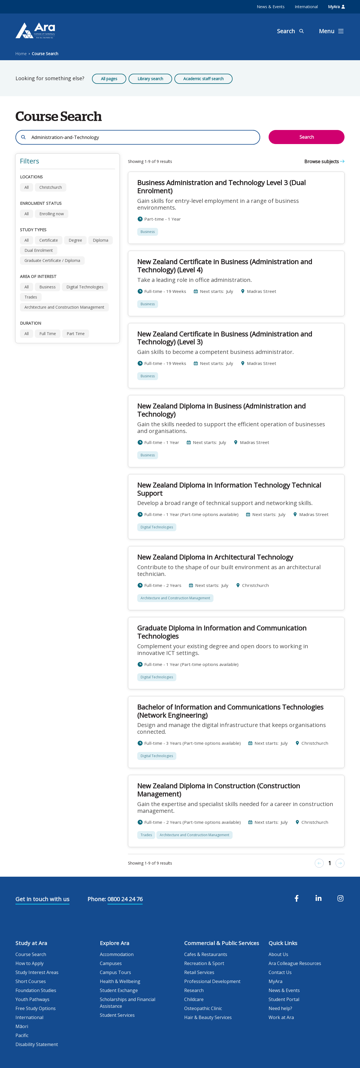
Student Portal (284, 999)
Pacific (21, 1035)
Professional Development (212, 981)
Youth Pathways (32, 999)
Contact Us (280, 972)
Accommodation (117, 954)
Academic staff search (203, 78)
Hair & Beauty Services (208, 1017)
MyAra (336, 6)
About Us (278, 954)
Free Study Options (35, 1008)
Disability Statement (36, 1044)
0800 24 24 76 (125, 899)
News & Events (271, 6)
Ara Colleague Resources (295, 963)
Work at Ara (281, 1017)
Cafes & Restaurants (205, 954)
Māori (21, 1026)
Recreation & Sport (204, 963)
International (306, 6)
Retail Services (199, 972)
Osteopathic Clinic (203, 1008)
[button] (67, 161)
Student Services (117, 1015)
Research (194, 990)
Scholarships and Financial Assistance (127, 1002)
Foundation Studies (35, 990)
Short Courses (30, 981)
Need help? (280, 1008)
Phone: (96, 899)
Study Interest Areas (36, 972)
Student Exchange (119, 990)
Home (21, 53)
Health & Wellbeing (120, 981)
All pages (109, 78)
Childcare (194, 999)
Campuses (111, 963)
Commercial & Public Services (221, 943)
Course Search (45, 53)
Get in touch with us (42, 899)
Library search (150, 78)
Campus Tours (115, 972)
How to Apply (29, 963)
